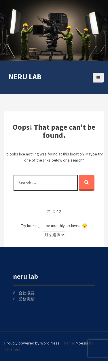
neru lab (25, 76)
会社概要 (26, 293)
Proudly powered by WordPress (32, 343)
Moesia (82, 343)
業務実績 (26, 299)
